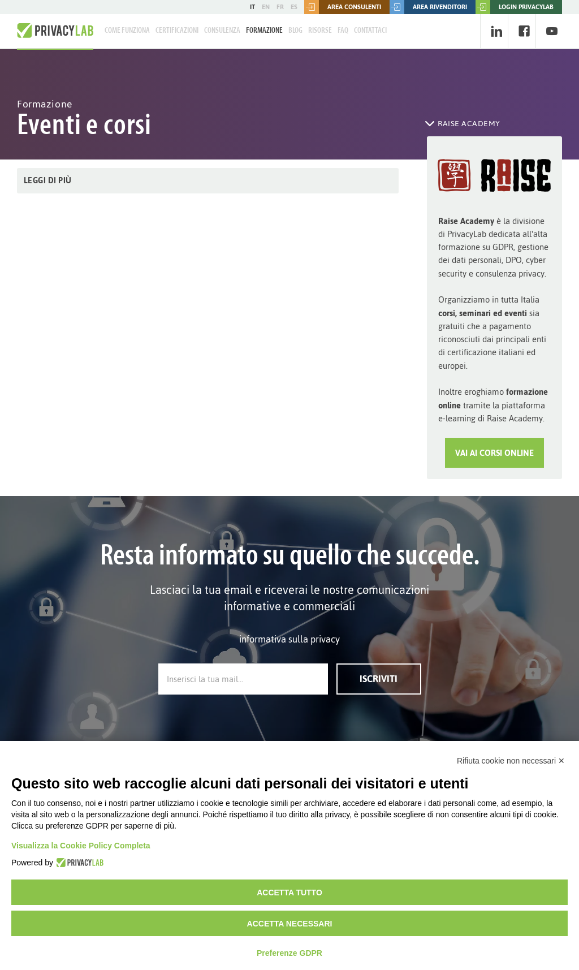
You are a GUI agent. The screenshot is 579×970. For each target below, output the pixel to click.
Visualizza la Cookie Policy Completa (80, 845)
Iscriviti (378, 679)
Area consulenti (342, 7)
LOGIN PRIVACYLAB (515, 7)
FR (280, 7)
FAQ (343, 31)
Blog (295, 31)
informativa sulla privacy (289, 639)
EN (266, 7)
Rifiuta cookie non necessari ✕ (511, 760)
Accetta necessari (289, 923)
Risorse (320, 31)
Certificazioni (176, 31)
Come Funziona (127, 31)
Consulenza (222, 31)
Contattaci (370, 31)
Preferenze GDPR (289, 953)
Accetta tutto (289, 892)
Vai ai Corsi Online (494, 453)
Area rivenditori (428, 7)
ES (294, 7)
